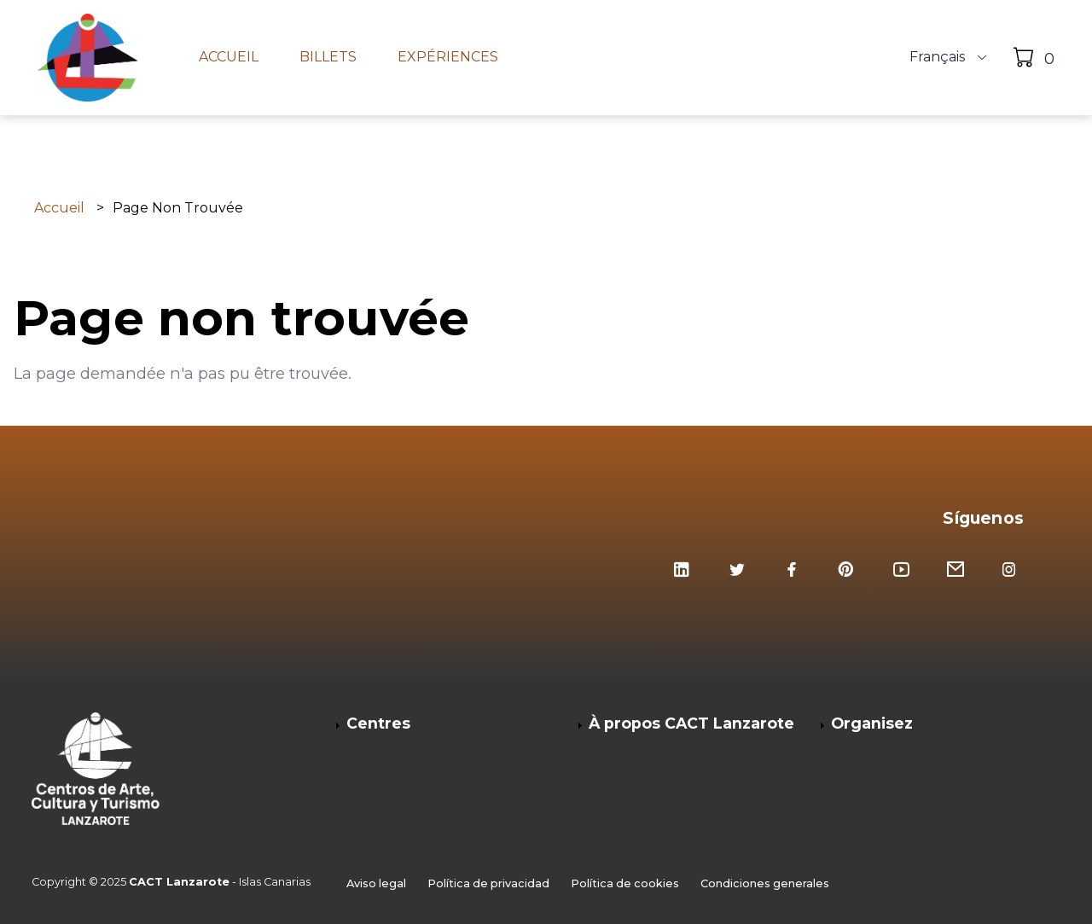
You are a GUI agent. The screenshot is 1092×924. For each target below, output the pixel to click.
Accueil (228, 57)
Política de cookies (625, 884)
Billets (328, 57)
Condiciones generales (764, 884)
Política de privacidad (488, 884)
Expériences (448, 57)
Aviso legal (376, 884)
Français (937, 57)
